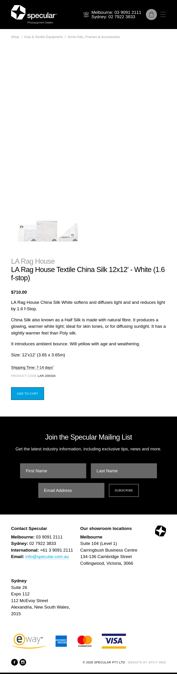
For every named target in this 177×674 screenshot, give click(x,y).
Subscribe (124, 490)
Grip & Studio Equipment (43, 37)
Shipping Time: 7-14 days (32, 368)
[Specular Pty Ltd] (34, 14)
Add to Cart (27, 393)
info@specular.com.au (47, 556)
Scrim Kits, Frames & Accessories (94, 37)
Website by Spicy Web (147, 662)
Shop (15, 37)
